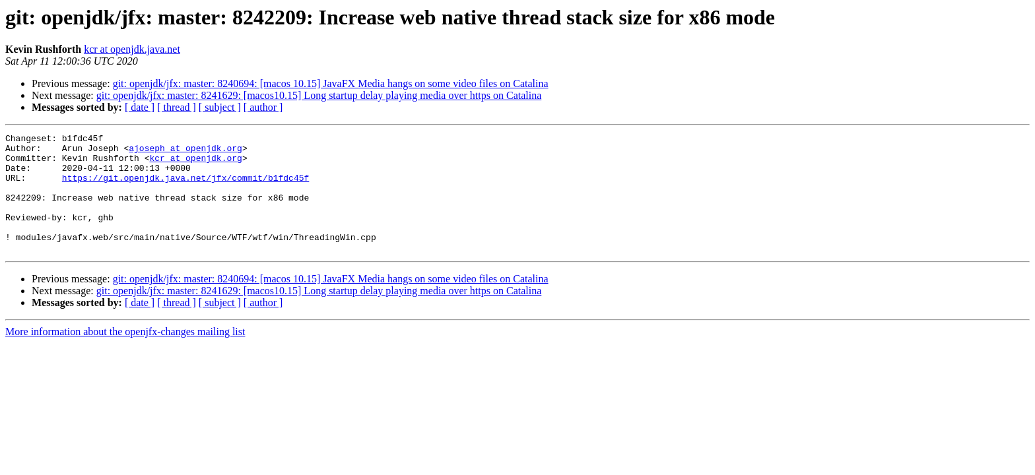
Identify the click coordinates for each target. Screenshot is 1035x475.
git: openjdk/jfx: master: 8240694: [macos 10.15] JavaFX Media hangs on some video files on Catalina (331, 83)
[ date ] (139, 107)
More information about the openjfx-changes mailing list (125, 355)
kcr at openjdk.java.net (132, 49)
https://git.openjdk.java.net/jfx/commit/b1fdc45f (185, 187)
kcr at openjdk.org (195, 164)
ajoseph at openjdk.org (185, 152)
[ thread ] (176, 107)
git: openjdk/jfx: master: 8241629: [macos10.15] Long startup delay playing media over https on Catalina (319, 95)
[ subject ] (220, 107)
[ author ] (263, 107)
